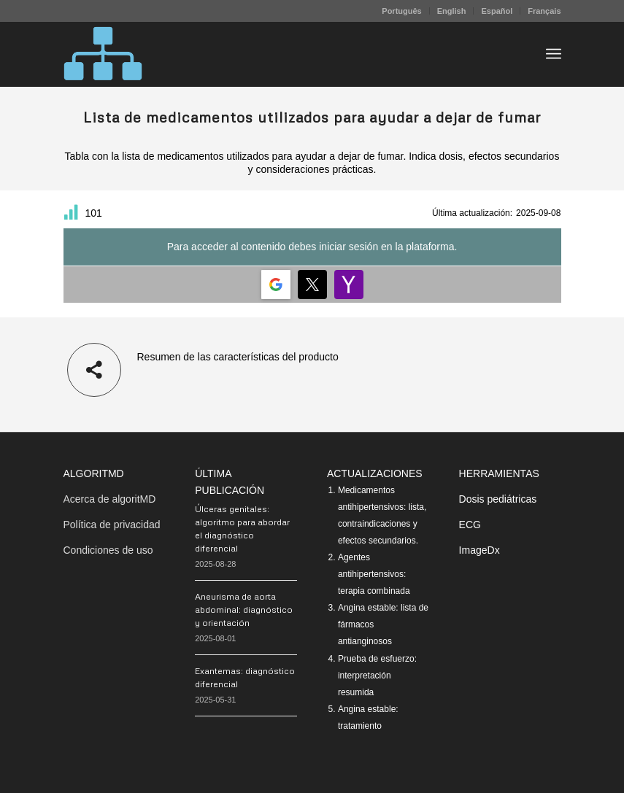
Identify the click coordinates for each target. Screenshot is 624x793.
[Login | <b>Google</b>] (275, 284)
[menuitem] (401, 11)
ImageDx (479, 550)
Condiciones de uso (108, 550)
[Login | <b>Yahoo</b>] (348, 284)
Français (544, 11)
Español (496, 11)
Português (401, 11)
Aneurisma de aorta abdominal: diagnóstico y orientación (244, 609)
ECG (470, 524)
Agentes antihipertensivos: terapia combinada (374, 574)
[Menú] (553, 54)
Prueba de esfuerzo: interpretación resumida (377, 675)
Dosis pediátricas (498, 499)
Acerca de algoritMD (109, 499)
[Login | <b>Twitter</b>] (312, 284)
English (451, 11)
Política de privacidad (112, 524)
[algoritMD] (102, 54)
